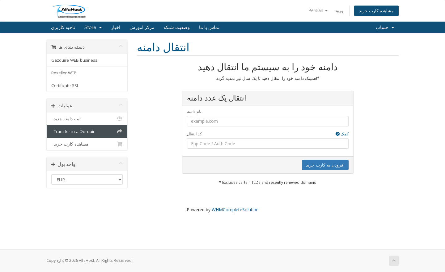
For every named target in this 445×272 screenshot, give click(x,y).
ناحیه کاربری (63, 27)
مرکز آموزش (141, 27)
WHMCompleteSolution (235, 209)
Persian (318, 10)
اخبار (115, 27)
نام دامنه (194, 111)
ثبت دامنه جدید (87, 118)
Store (93, 27)
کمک (342, 134)
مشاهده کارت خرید (376, 11)
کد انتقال (268, 134)
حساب (385, 27)
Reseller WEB (64, 73)
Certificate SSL (65, 85)
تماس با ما (209, 27)
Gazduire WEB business (74, 60)
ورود (339, 10)
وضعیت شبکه (176, 27)
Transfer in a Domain (87, 131)
